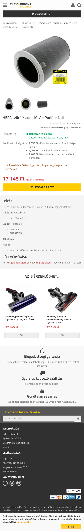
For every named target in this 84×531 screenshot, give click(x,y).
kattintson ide (23, 522)
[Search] (79, 5)
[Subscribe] (77, 418)
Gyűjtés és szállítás (12, 438)
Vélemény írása (73, 123)
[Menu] (5, 5)
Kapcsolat (8, 458)
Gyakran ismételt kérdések (16, 442)
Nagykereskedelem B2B (15, 467)
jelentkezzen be (20, 262)
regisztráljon (43, 262)
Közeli (71, 526)
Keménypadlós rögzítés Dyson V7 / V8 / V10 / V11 (19, 318)
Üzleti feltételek (10, 434)
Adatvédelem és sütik (14, 462)
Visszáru (7, 447)
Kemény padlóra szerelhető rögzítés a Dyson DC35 (59, 319)
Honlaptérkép (10, 471)
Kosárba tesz (42, 187)
